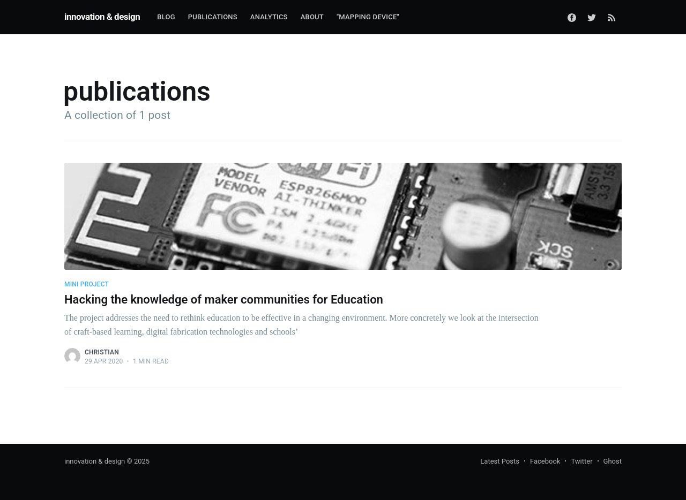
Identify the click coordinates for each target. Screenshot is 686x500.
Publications (212, 17)
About (312, 17)
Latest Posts (499, 461)
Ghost (612, 461)
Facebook (545, 461)
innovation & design (102, 16)
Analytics (269, 17)
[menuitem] (166, 17)
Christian (102, 352)
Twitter (581, 461)
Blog (166, 17)
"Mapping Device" (368, 17)
